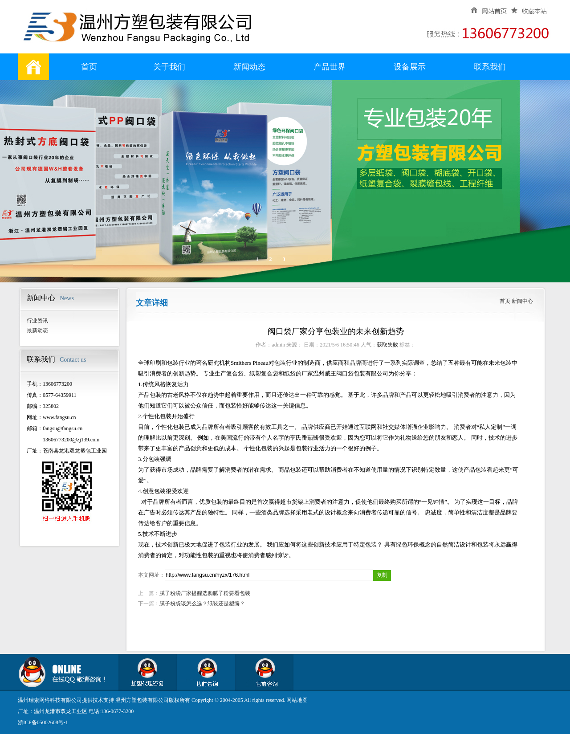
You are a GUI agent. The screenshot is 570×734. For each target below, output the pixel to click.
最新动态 (37, 330)
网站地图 (297, 700)
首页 (89, 66)
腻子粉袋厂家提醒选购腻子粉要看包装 (204, 593)
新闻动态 (249, 66)
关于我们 (169, 66)
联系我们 (490, 66)
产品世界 (330, 66)
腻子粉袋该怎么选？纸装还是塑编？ (202, 603)
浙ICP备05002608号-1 (43, 722)
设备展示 (410, 66)
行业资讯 (37, 321)
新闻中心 (522, 301)
